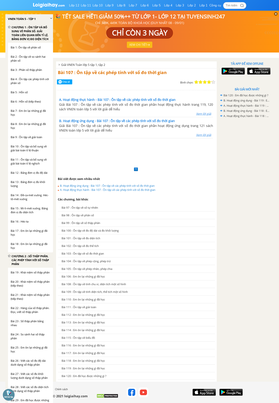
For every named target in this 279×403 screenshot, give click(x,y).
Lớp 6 (145, 5)
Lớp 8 (121, 5)
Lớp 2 (192, 5)
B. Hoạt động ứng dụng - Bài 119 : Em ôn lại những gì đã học (246, 100)
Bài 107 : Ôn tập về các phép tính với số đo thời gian (112, 72)
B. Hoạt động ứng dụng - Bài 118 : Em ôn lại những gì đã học (246, 110)
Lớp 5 (156, 5)
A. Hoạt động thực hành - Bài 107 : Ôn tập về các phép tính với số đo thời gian (107, 190)
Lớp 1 (203, 5)
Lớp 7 (133, 5)
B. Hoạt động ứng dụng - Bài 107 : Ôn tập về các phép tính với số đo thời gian (107, 185)
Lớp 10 (98, 5)
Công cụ (215, 5)
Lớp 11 (86, 5)
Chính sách (61, 389)
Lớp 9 (109, 5)
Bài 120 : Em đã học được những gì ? (245, 95)
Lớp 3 (180, 5)
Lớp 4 (168, 5)
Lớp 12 (74, 5)
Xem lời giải (203, 114)
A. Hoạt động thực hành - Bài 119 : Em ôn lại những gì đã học (246, 105)
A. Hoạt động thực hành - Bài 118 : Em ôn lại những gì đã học (246, 116)
